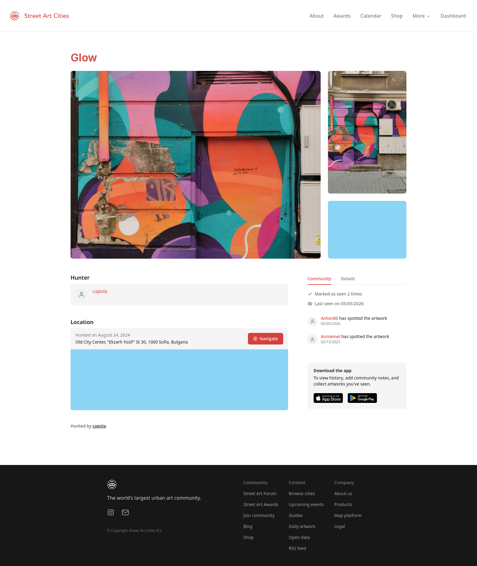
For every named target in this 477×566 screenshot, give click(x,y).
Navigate (265, 338)
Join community (259, 515)
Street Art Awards (260, 504)
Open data (299, 537)
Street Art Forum (260, 493)
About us (343, 493)
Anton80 (329, 318)
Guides (296, 515)
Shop (248, 537)
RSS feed (297, 548)
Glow (84, 57)
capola (99, 291)
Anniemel (330, 336)
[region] (367, 230)
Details (348, 278)
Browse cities (302, 493)
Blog (247, 526)
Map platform (348, 515)
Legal (339, 526)
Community (319, 278)
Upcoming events (306, 504)
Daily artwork (302, 526)
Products (343, 504)
